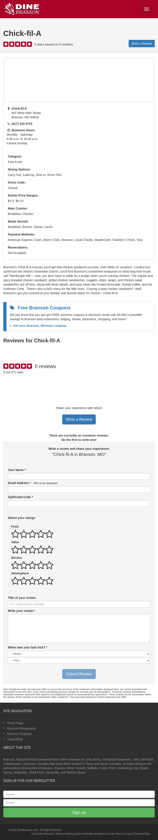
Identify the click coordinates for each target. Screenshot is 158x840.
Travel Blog (14, 739)
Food (14, 526)
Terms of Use (123, 833)
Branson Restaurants (21, 728)
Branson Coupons (19, 734)
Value (15, 542)
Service (16, 557)
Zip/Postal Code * (20, 497)
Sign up (79, 812)
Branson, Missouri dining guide (62, 833)
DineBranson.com (27, 830)
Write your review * (21, 611)
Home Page (15, 723)
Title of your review (21, 598)
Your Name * (17, 470)
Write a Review (141, 43)
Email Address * (32, 483)
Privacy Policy (142, 833)
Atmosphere (20, 573)
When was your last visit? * (27, 647)
